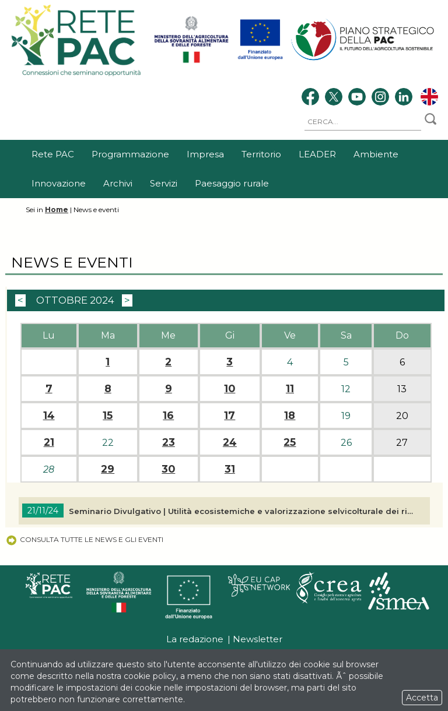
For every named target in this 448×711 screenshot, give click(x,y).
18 (289, 415)
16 (168, 415)
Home (56, 209)
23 (168, 442)
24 (230, 442)
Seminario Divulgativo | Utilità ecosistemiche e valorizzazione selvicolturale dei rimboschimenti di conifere (242, 511)
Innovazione (59, 183)
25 (290, 442)
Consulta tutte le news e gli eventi (84, 539)
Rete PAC (53, 154)
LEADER (317, 154)
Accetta (422, 697)
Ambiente (376, 154)
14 (49, 415)
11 (290, 388)
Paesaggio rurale (232, 183)
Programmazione (130, 154)
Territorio (261, 154)
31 (230, 469)
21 (49, 442)
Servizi (163, 183)
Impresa (205, 154)
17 (229, 415)
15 (108, 415)
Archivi (117, 183)
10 (229, 388)
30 (168, 469)
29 (107, 469)
